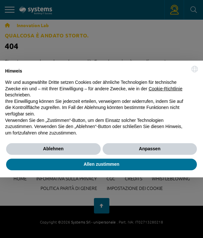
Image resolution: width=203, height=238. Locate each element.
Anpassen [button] (150, 148)
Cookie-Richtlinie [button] (165, 88)
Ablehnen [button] (53, 148)
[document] (101, 101)
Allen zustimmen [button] (101, 164)
